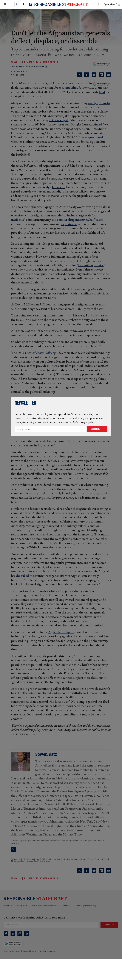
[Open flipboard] (30, 4)
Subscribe (95, 429)
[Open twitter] (16, 4)
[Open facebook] (23, 4)
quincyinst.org (112, 4)
